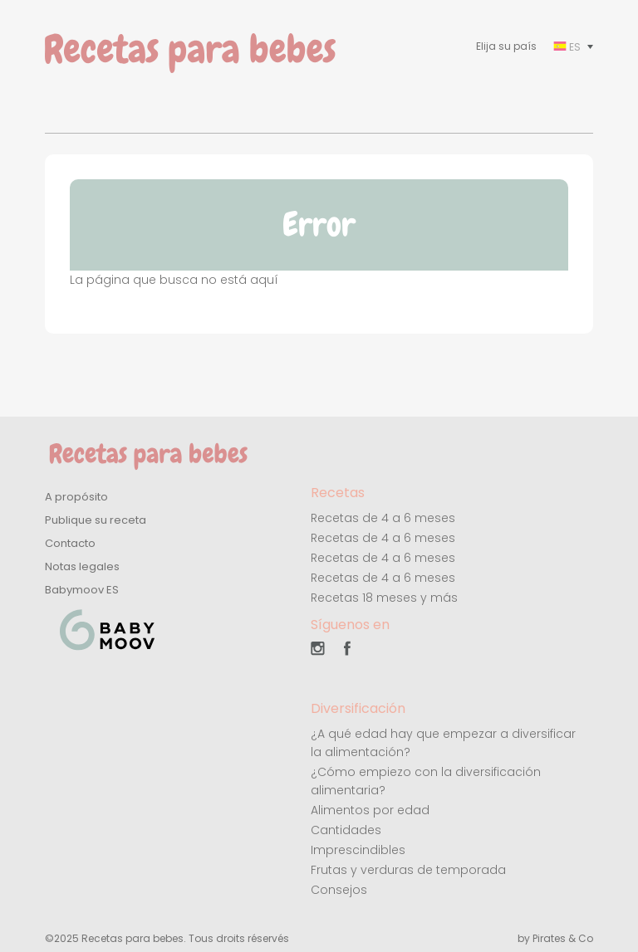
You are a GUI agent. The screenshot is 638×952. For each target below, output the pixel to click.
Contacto (70, 543)
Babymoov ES (82, 590)
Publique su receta (95, 520)
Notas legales (82, 566)
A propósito (76, 497)
